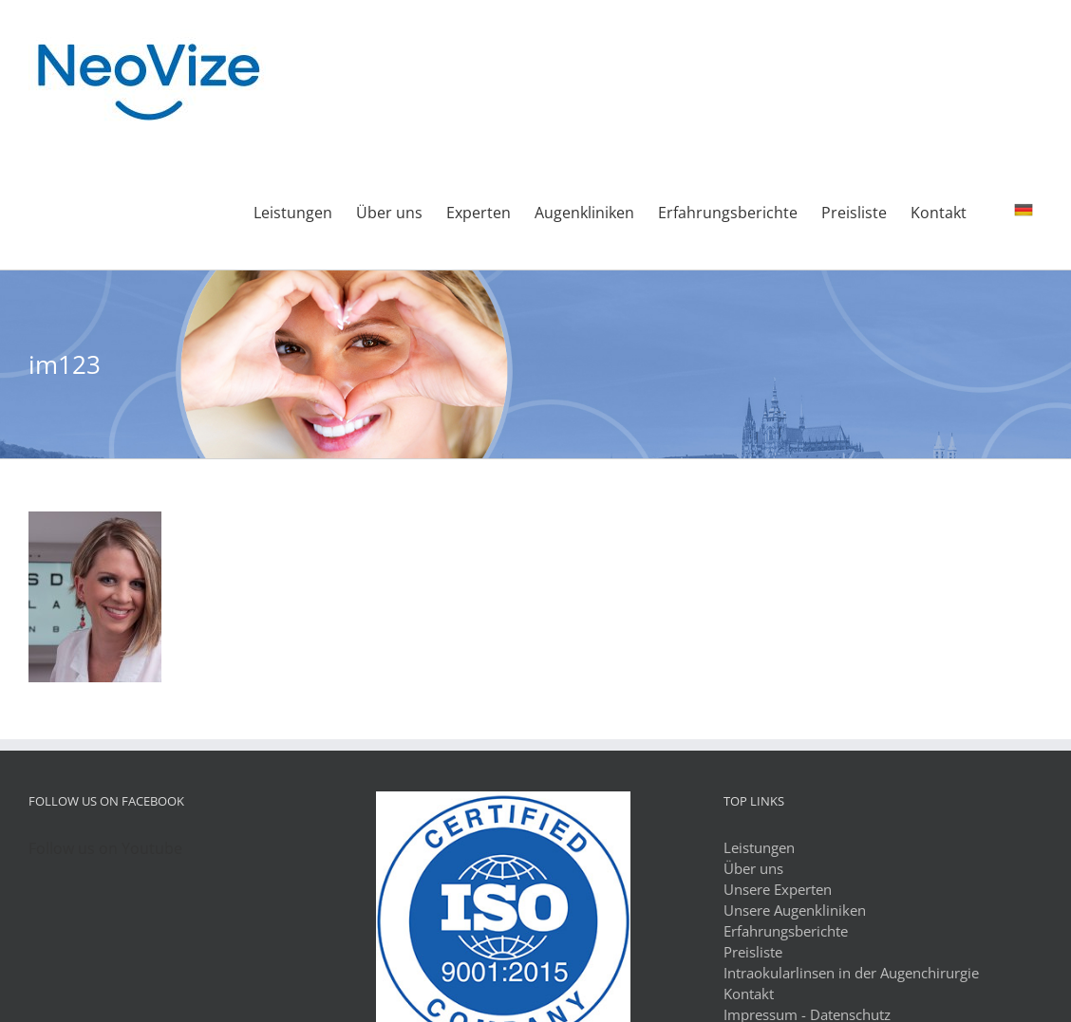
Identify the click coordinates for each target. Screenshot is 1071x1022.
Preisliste (752, 951)
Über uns (753, 868)
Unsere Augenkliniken (794, 910)
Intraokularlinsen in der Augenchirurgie (851, 972)
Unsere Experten (777, 889)
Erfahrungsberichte (785, 930)
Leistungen (759, 847)
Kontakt (748, 993)
